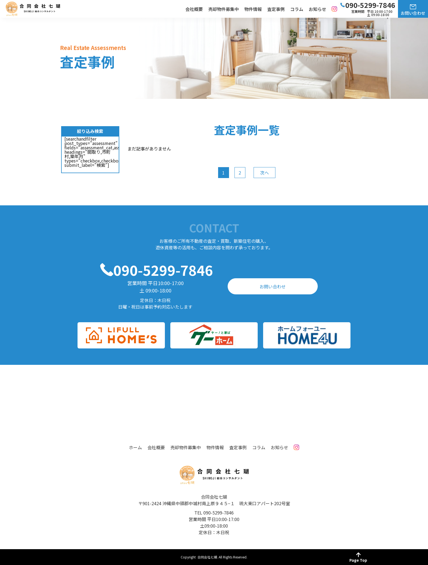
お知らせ (317, 9)
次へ (264, 172)
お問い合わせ (413, 13)
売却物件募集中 (223, 9)
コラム (296, 9)
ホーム (135, 447)
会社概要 (194, 9)
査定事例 (276, 9)
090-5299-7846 (163, 270)
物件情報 (253, 9)
